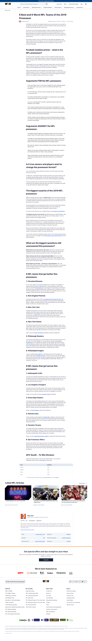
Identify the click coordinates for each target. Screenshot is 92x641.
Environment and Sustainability (53, 610)
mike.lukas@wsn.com (40, 537)
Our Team (48, 598)
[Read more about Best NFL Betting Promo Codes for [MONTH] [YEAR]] (18, 502)
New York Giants (39, 332)
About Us (48, 596)
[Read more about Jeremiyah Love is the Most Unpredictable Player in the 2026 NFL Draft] (46, 502)
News (65, 4)
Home (6, 10)
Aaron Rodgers (35, 410)
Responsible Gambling (73, 4)
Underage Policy (71, 601)
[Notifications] (86, 4)
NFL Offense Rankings (10, 612)
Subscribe (46, 563)
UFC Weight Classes (10, 596)
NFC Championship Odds (32, 596)
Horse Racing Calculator (11, 607)
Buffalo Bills (47, 417)
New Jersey (43, 460)
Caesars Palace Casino (40, 544)
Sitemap (48, 617)
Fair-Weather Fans (9, 601)
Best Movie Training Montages (12, 603)
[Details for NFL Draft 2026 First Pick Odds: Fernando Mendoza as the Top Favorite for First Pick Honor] (74, 492)
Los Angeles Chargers (45, 394)
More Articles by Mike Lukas (28, 532)
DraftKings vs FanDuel (10, 598)
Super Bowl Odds (30, 594)
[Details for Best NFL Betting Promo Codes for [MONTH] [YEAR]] (18, 492)
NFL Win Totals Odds (31, 607)
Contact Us (49, 594)
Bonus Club (59, 4)
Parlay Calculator (9, 605)
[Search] (46, 4)
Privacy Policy (70, 596)
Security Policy (70, 607)
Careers (48, 605)
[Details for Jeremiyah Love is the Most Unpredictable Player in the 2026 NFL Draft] (46, 492)
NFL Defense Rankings (10, 614)
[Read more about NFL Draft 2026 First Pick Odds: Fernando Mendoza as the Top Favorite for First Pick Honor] (74, 503)
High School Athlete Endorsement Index (15, 610)
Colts (53, 378)
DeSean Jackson (41, 355)
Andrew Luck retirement (59, 211)
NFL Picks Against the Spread (12, 617)
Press (47, 607)
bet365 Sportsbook (66, 540)
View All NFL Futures (31, 610)
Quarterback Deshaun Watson (41, 436)
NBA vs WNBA (8, 594)
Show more (83, 483)
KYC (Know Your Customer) (73, 605)
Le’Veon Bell (37, 313)
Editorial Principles (71, 594)
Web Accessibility (50, 614)
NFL (9, 10)
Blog (81, 4)
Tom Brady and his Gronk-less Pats (52, 299)
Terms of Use (70, 598)
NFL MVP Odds (29, 601)
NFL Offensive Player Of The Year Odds (35, 603)
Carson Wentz (38, 354)
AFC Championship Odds (32, 598)
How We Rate (49, 601)
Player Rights (70, 603)
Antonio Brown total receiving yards (53, 235)
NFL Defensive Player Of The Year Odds (35, 605)
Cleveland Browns (39, 287)
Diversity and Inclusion (51, 612)
